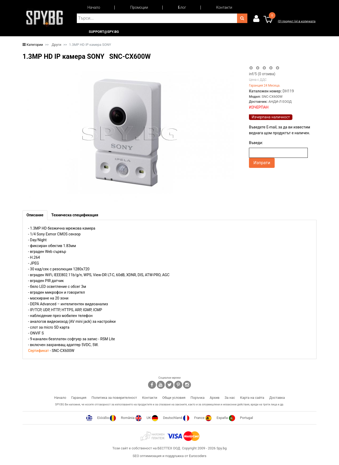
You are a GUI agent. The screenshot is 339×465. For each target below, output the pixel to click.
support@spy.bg (104, 32)
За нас (230, 398)
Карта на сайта (252, 398)
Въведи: (256, 143)
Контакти (224, 7)
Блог (182, 7)
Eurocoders (197, 456)
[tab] (35, 215)
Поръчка (197, 398)
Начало (93, 7)
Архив (215, 398)
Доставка (277, 398)
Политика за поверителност (114, 398)
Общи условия (173, 398)
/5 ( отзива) (262, 74)
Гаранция (78, 398)
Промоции (139, 7)
